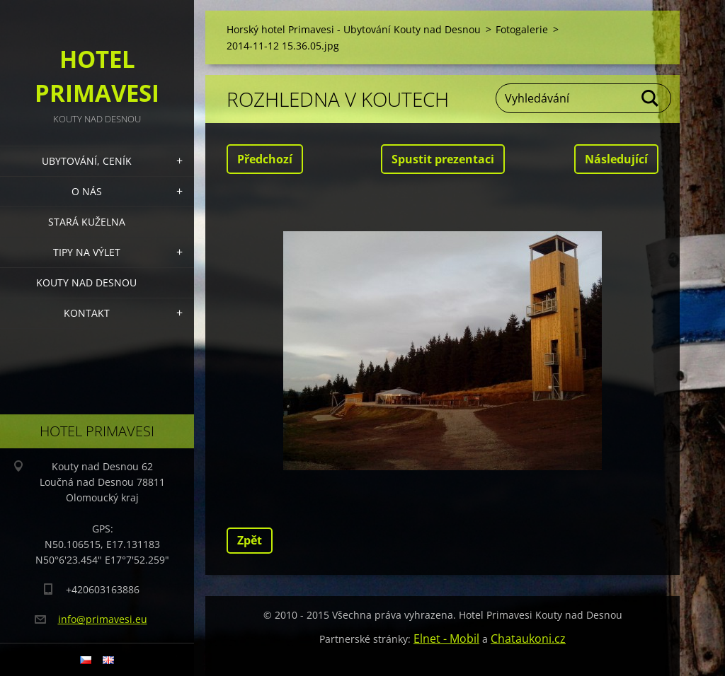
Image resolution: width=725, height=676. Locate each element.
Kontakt (87, 313)
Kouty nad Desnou (86, 282)
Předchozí (264, 159)
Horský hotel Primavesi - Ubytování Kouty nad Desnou (354, 29)
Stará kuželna (86, 221)
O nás (87, 191)
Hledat (650, 98)
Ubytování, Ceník (87, 161)
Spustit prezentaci (443, 159)
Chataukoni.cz (528, 638)
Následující (616, 159)
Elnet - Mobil (446, 638)
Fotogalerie (522, 29)
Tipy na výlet (86, 252)
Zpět (249, 540)
